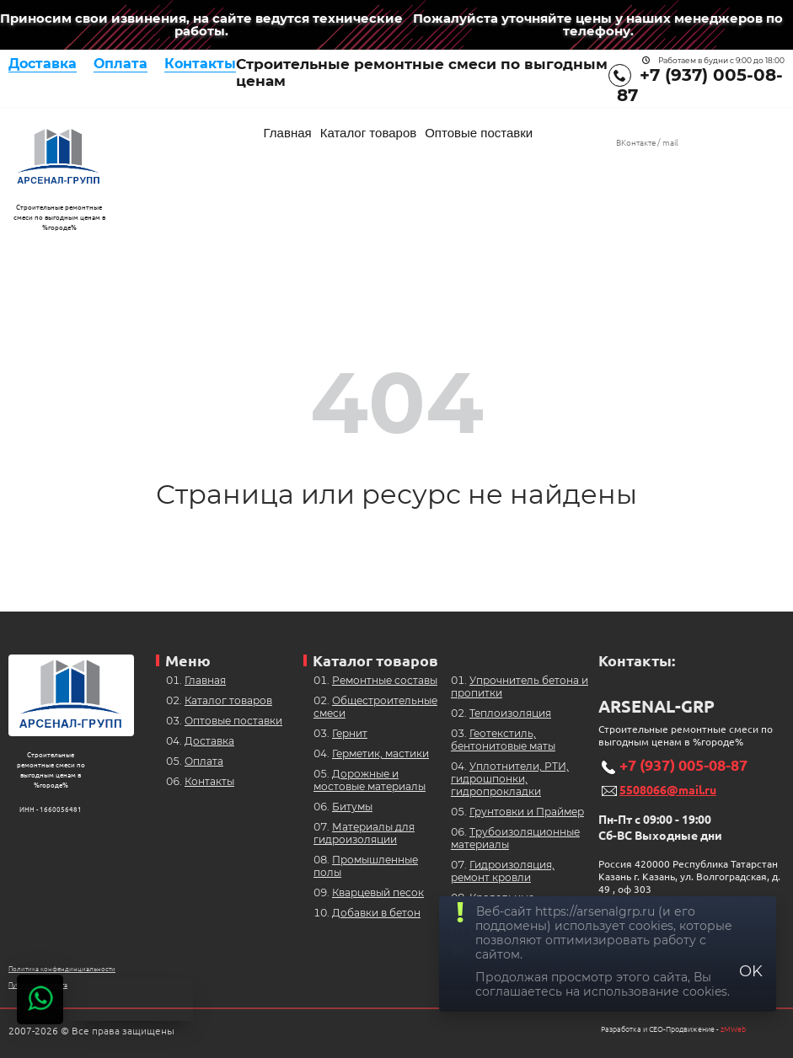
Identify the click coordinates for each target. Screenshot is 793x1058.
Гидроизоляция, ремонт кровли (503, 871)
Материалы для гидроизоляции (364, 833)
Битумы (352, 806)
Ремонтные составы (384, 680)
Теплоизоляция (510, 713)
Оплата (120, 64)
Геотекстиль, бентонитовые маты (503, 739)
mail (670, 142)
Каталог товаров (368, 133)
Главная (288, 133)
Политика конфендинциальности (61, 969)
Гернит (349, 733)
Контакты (200, 64)
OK (751, 971)
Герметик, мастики (380, 753)
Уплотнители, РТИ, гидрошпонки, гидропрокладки (510, 779)
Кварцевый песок (378, 892)
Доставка (42, 64)
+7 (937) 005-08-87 (683, 764)
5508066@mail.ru (667, 790)
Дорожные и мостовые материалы (369, 780)
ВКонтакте (636, 142)
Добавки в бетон (376, 912)
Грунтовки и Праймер (526, 811)
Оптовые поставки (479, 133)
